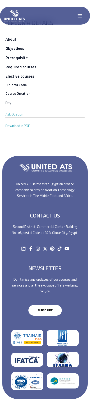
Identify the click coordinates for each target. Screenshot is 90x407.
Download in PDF (17, 126)
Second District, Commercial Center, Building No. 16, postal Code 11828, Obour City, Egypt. (45, 229)
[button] (80, 15)
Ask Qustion (14, 114)
